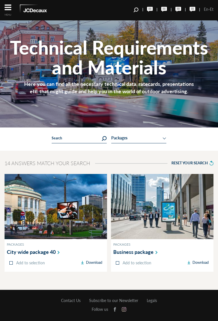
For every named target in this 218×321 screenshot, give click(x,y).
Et (211, 9)
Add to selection (30, 262)
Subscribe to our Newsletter (113, 300)
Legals (152, 300)
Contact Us (71, 300)
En (206, 9)
